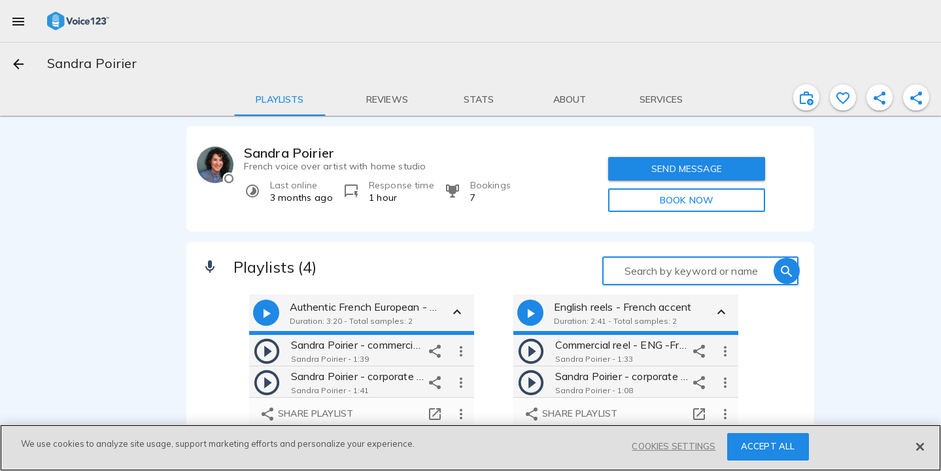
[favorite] (843, 97)
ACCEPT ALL (768, 446)
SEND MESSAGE (686, 169)
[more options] (461, 351)
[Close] (920, 446)
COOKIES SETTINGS (673, 446)
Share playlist (306, 414)
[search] (787, 271)
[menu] (18, 21)
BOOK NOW (686, 200)
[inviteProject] (806, 97)
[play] (267, 351)
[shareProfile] (879, 97)
